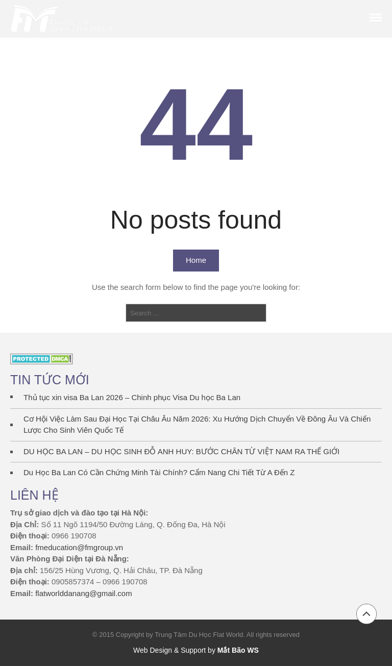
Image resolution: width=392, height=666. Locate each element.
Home (196, 260)
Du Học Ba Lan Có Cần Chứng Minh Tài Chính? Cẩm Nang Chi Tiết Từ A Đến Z (159, 472)
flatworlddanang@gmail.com (83, 593)
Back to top (366, 614)
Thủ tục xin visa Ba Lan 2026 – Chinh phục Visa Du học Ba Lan (131, 397)
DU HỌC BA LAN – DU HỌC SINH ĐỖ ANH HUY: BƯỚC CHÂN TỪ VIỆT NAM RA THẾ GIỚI (181, 451)
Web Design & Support (169, 650)
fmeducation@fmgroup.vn (79, 547)
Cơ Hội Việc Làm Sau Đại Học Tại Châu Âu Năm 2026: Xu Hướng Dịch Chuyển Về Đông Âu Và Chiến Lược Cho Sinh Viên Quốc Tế (197, 424)
